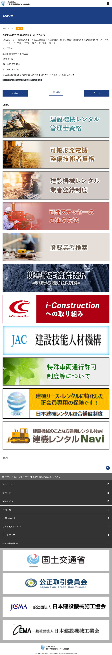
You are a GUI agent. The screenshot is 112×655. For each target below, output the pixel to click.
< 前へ (15, 93)
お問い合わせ (9, 518)
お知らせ (7, 510)
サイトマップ (9, 535)
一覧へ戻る (56, 92)
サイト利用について (12, 526)
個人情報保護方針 (11, 543)
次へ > (97, 93)
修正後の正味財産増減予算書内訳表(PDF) (22, 80)
